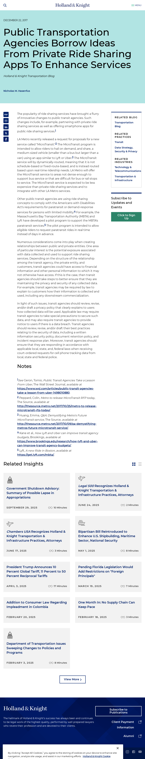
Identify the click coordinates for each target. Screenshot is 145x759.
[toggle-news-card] (133, 464)
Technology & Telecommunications (126, 169)
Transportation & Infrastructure (125, 178)
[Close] (117, 754)
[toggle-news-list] (140, 464)
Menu (138, 5)
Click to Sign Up (126, 217)
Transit (119, 142)
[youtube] (140, 752)
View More (71, 679)
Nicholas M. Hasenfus (16, 90)
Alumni (128, 736)
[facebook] (133, 752)
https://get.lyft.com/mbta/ (35, 454)
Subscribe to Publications (118, 711)
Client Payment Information (123, 724)
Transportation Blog (124, 124)
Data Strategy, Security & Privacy (126, 149)
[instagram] (127, 752)
